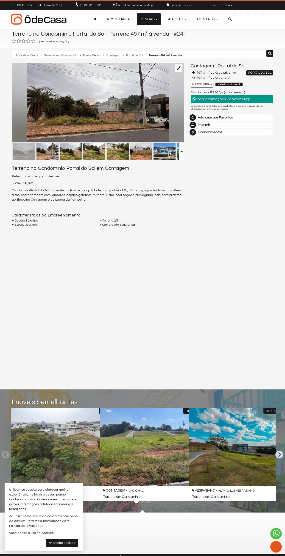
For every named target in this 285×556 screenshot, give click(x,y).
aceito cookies (62, 542)
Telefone (199, 322)
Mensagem (201, 265)
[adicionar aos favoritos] (91, 492)
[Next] (279, 454)
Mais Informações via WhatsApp (222, 99)
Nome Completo (205, 290)
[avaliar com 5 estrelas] (33, 41)
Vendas (148, 19)
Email (197, 306)
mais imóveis (232, 232)
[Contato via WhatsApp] (276, 533)
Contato (207, 19)
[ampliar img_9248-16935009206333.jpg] (90, 103)
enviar (261, 338)
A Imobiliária (118, 19)
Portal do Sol (231, 65)
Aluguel (177, 19)
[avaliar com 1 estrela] (14, 41)
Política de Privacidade (26, 525)
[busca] (230, 19)
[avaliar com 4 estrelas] (28, 41)
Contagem (202, 65)
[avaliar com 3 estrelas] (23, 41)
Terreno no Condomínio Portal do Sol (59, 34)
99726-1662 (90, 5)
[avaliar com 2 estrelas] (19, 41)
